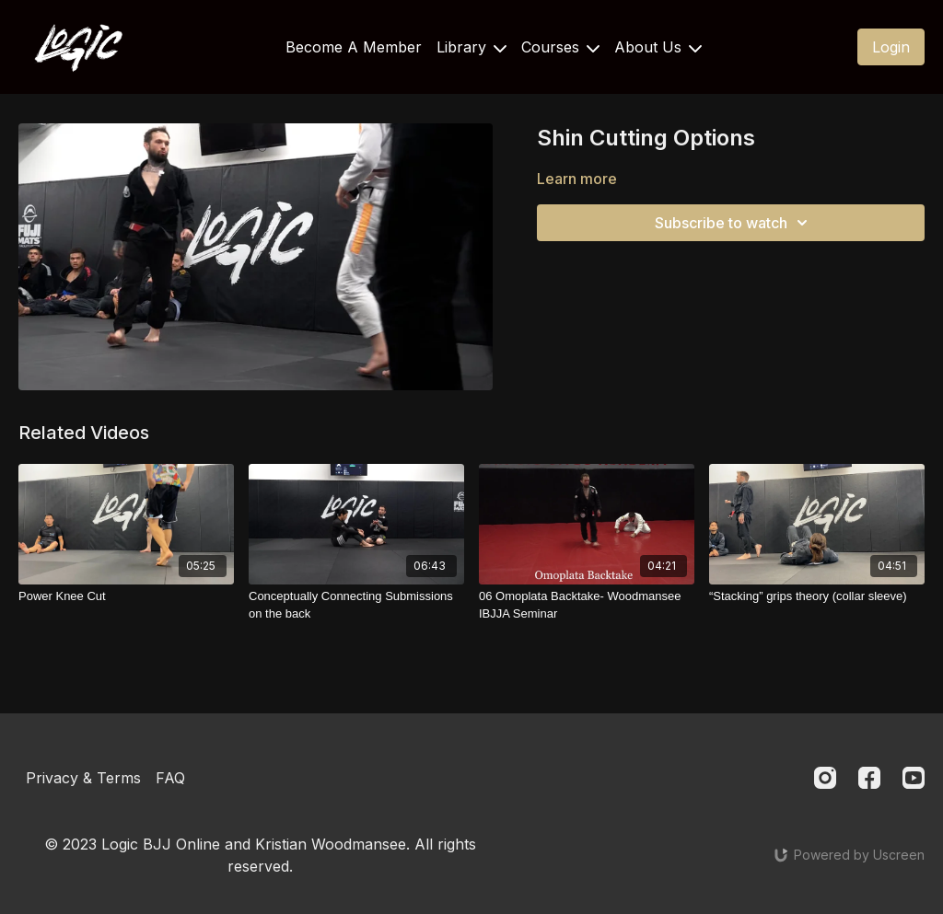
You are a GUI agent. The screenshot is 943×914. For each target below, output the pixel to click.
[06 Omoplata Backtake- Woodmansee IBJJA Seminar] (586, 605)
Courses (560, 47)
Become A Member (353, 47)
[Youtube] (913, 778)
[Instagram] (825, 778)
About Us (658, 47)
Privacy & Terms (83, 778)
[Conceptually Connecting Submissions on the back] (356, 605)
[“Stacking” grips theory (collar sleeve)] (817, 596)
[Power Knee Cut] (126, 596)
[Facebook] (869, 778)
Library (471, 47)
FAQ (170, 778)
